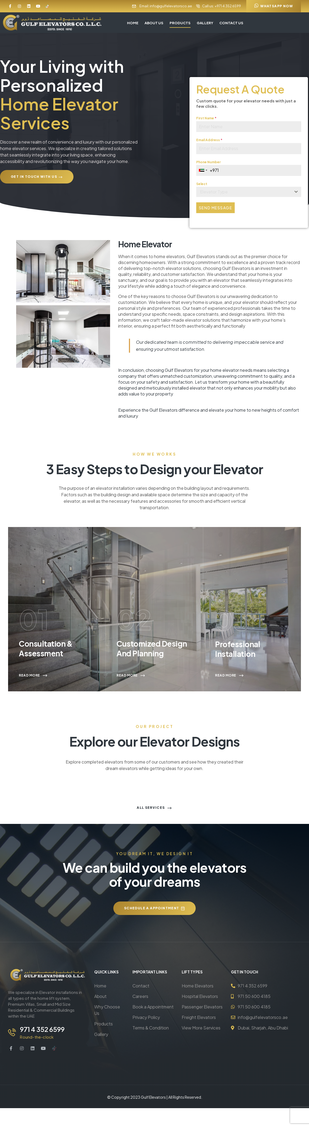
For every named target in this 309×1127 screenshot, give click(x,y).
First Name (206, 119)
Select (201, 185)
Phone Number (208, 163)
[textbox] (243, 193)
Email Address (209, 141)
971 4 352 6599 (41, 1048)
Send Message (215, 209)
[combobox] (203, 171)
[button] (273, 6)
